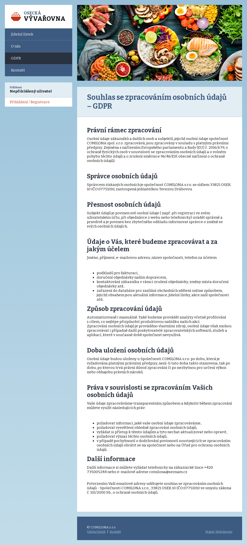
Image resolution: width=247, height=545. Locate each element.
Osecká (44, 17)
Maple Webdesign (218, 532)
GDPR (16, 58)
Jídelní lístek (22, 34)
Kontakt (18, 70)
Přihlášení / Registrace (30, 102)
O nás (16, 46)
